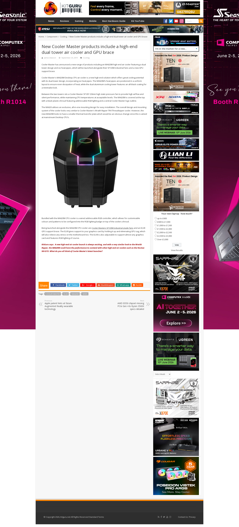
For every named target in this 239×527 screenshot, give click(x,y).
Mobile (92, 21)
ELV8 (66, 294)
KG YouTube (137, 21)
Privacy (192, 517)
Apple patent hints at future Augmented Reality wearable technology (60, 304)
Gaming (79, 21)
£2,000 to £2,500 (164, 232)
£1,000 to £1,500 (164, 225)
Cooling (63, 36)
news (85, 294)
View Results (177, 250)
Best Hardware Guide (113, 21)
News (51, 21)
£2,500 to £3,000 (164, 236)
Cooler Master (53, 294)
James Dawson (50, 58)
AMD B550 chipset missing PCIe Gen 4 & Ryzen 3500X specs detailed (128, 304)
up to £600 (162, 218)
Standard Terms (96, 517)
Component (52, 36)
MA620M (75, 294)
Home (41, 20)
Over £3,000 (162, 239)
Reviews (64, 21)
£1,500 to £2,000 (164, 229)
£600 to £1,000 (163, 221)
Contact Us (183, 517)
